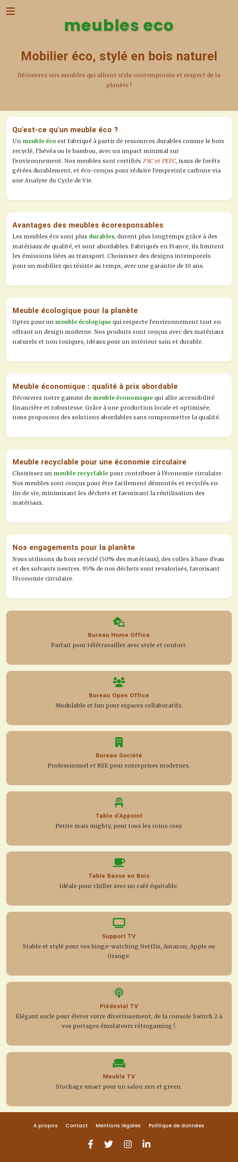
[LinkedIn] (147, 1144)
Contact (76, 1125)
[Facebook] (91, 1144)
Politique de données (177, 1125)
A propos (45, 1125)
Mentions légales (118, 1125)
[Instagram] (128, 1144)
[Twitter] (108, 1144)
